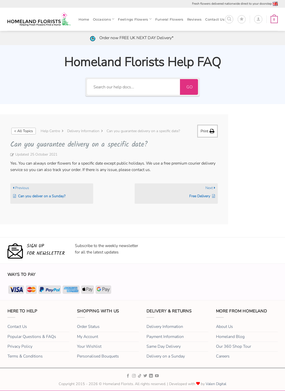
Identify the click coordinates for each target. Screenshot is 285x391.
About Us (224, 326)
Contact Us (17, 326)
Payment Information (165, 336)
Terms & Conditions (25, 356)
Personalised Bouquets (98, 356)
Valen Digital (216, 383)
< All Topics (23, 131)
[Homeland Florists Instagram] (134, 376)
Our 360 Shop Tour (233, 346)
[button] (229, 19)
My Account (87, 336)
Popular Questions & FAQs (31, 336)
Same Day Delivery (163, 346)
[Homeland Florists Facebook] (128, 376)
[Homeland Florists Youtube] (157, 376)
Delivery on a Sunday (165, 356)
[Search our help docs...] (133, 87)
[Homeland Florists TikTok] (140, 376)
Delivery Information (164, 326)
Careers (223, 356)
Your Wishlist (89, 346)
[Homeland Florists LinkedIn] (151, 376)
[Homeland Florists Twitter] (145, 376)
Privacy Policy (19, 346)
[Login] (258, 19)
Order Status (88, 326)
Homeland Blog (230, 336)
